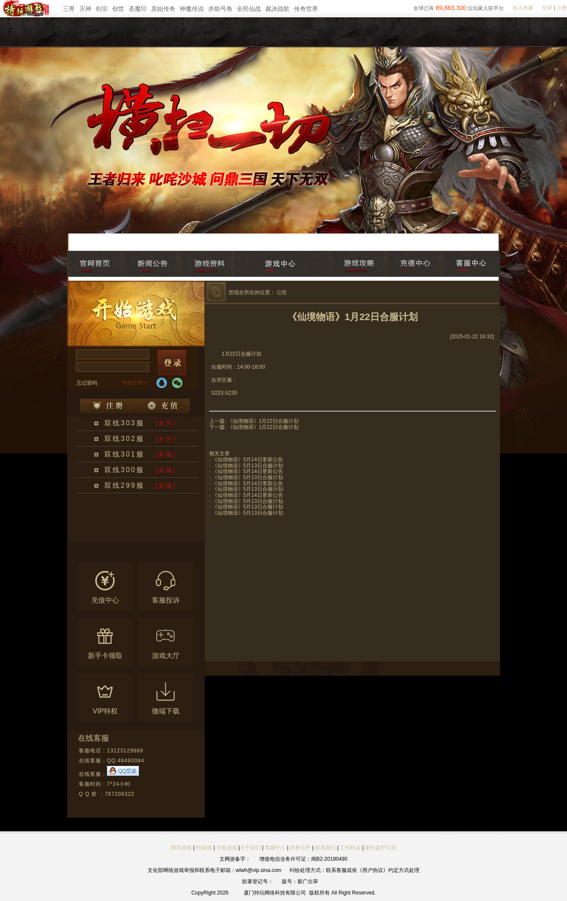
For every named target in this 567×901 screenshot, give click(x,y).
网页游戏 (181, 848)
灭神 (85, 8)
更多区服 (164, 535)
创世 (118, 8)
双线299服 (124, 485)
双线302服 (124, 438)
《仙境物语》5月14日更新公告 (247, 460)
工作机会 (350, 848)
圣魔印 (138, 8)
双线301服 (124, 454)
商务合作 (300, 848)
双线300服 (124, 469)
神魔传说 (192, 8)
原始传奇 (163, 8)
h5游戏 (204, 848)
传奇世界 (306, 8)
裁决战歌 (277, 8)
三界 (69, 8)
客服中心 (275, 848)
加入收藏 (522, 8)
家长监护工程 (380, 848)
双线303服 (124, 423)
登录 (547, 8)
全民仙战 (249, 8)
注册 (562, 8)
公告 (282, 292)
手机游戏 (226, 848)
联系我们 (326, 848)
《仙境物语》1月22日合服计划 (263, 421)
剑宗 (102, 8)
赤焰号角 (220, 8)
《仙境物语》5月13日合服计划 (247, 466)
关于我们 (250, 848)
